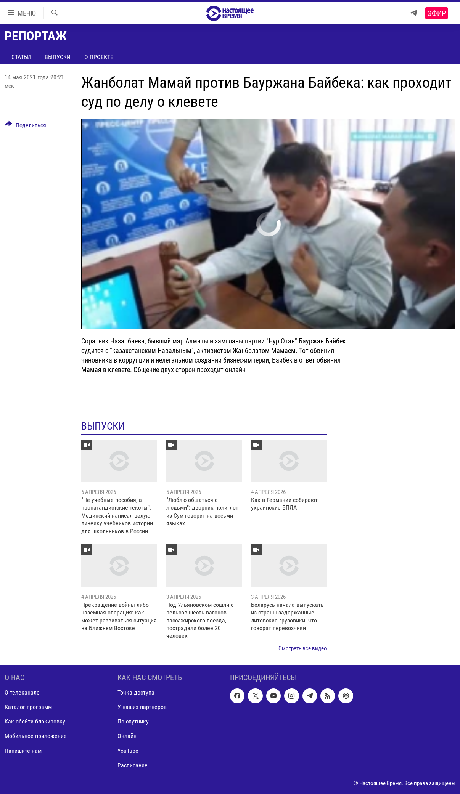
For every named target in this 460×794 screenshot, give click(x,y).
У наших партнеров (142, 707)
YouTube (127, 750)
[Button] (25, 126)
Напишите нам (23, 750)
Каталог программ (28, 707)
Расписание (132, 765)
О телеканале (22, 692)
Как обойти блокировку (35, 721)
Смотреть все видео (302, 648)
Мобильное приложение (36, 736)
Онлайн (127, 736)
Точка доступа (135, 692)
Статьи (21, 57)
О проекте (98, 57)
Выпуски (58, 57)
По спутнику (133, 721)
